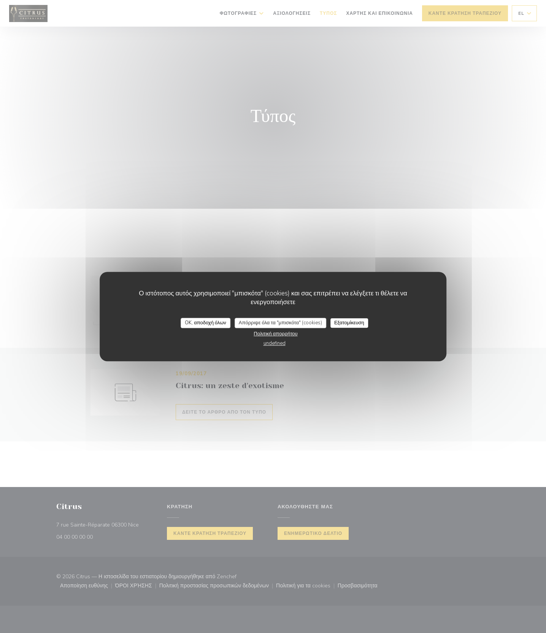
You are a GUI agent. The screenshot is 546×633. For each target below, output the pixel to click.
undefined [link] (274, 343)
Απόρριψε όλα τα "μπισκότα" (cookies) (280, 322)
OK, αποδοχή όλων (205, 322)
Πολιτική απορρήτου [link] (275, 333)
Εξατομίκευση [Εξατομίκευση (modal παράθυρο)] (349, 322)
